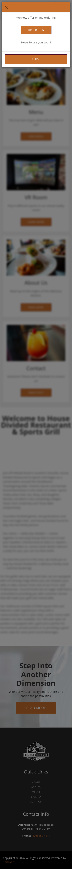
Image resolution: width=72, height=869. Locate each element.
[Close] (6, 7)
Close (36, 59)
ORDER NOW (36, 30)
